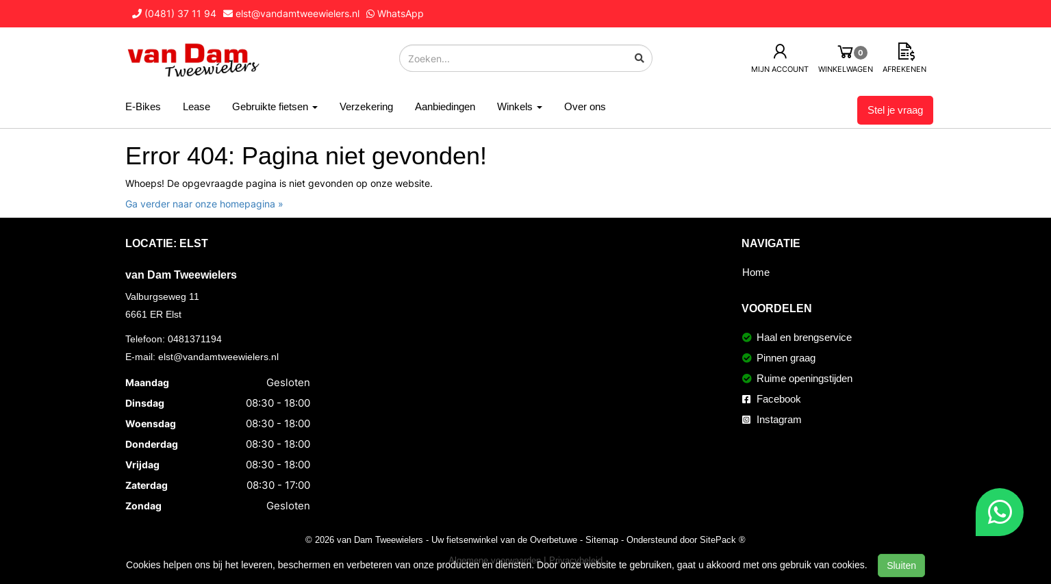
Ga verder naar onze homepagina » (204, 204)
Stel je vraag (895, 110)
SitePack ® (723, 539)
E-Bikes (143, 106)
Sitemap (601, 539)
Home (756, 272)
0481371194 (195, 338)
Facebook (771, 399)
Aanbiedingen (445, 106)
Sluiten (901, 565)
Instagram (772, 419)
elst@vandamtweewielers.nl (218, 356)
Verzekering (366, 106)
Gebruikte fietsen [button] (275, 106)
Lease (196, 106)
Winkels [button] (519, 106)
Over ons (585, 106)
